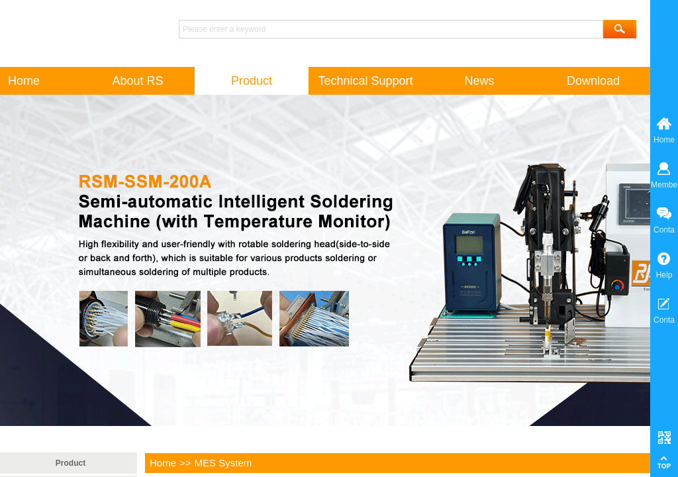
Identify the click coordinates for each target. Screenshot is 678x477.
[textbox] (391, 29)
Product (70, 463)
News (479, 80)
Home (163, 462)
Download (593, 80)
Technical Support (365, 80)
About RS (137, 80)
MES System (223, 462)
